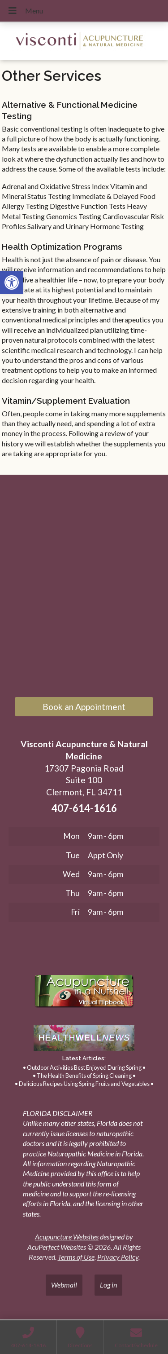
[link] (11, 282)
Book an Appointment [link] (84, 706)
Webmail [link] (64, 1284)
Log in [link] (108, 1284)
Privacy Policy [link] (117, 1257)
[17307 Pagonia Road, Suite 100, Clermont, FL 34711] (84, 587)
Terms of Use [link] (76, 1257)
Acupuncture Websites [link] (67, 1236)
